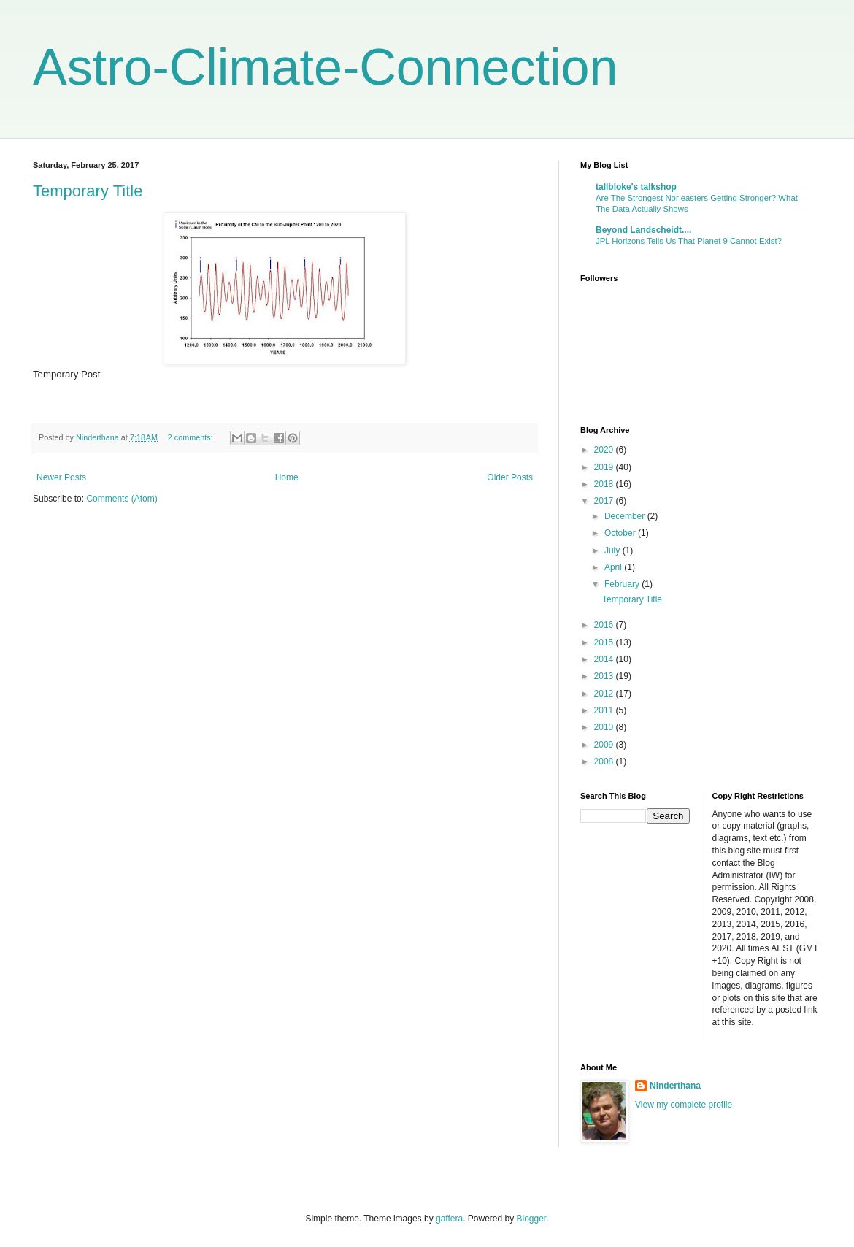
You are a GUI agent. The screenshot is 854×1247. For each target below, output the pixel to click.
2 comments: (191, 437)
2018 (605, 484)
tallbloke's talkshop (636, 187)
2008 (605, 761)
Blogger (532, 1218)
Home (287, 477)
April (614, 567)
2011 (605, 710)
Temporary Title (87, 191)
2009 (605, 745)
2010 (605, 727)
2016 (605, 625)
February (623, 584)
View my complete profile (683, 1105)
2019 (605, 467)
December (625, 516)
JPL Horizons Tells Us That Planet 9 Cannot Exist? (689, 241)
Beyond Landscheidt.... (643, 230)
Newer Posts (61, 477)
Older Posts (510, 477)
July (613, 550)
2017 (605, 501)
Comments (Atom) (121, 499)
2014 (605, 659)
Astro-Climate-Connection (325, 67)
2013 (605, 676)
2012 (605, 693)
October (621, 533)
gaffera (449, 1218)
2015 (605, 642)
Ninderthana (675, 1086)
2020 (605, 450)
